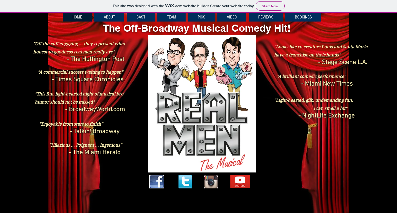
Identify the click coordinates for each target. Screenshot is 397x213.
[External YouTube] (318, 163)
